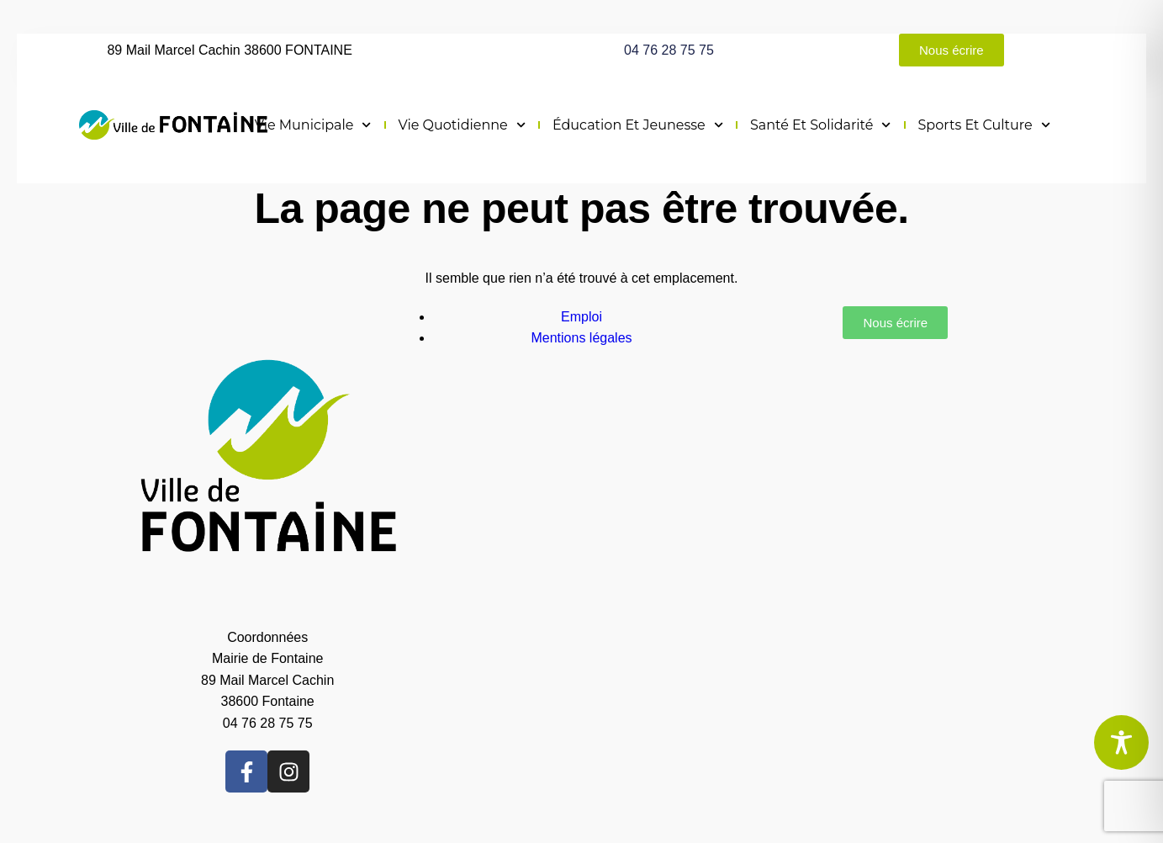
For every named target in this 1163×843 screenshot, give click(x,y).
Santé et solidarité (820, 125)
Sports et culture (984, 125)
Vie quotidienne (462, 125)
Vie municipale (313, 125)
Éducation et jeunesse (637, 125)
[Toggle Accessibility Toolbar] (1121, 742)
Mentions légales (581, 338)
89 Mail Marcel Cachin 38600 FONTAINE (229, 50)
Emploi (581, 317)
